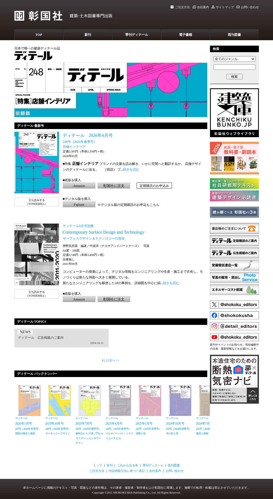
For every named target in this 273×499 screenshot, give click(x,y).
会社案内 (201, 7)
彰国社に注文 (113, 186)
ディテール (21, 418)
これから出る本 (127, 465)
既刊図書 (234, 35)
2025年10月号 (54, 423)
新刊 (87, 35)
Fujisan (79, 204)
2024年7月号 (204, 423)
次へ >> (114, 360)
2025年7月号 (84, 423)
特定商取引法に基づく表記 (127, 470)
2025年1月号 (144, 423)
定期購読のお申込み (154, 186)
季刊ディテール (136, 35)
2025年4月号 (114, 423)
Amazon (79, 186)
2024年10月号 (175, 423)
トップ (97, 465)
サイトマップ (223, 7)
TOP (38, 35)
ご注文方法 (180, 7)
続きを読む (131, 169)
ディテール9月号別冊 (78, 226)
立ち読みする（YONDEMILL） (36, 202)
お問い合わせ (248, 7)
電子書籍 (185, 35)
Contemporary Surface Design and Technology (104, 232)
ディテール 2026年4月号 (88, 135)
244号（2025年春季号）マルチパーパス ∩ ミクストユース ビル (119, 433)
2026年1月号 (23, 423)
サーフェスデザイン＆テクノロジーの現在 (94, 238)
